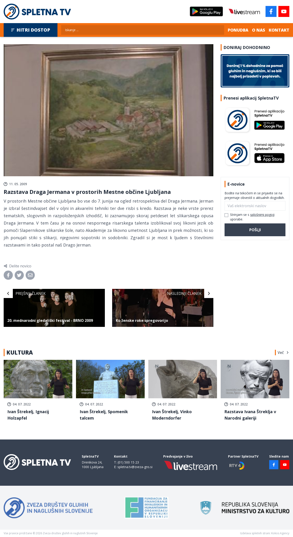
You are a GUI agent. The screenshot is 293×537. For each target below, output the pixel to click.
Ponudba (238, 30)
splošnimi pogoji (262, 214)
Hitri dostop (30, 30)
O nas (258, 30)
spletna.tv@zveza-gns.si (134, 467)
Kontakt (279, 30)
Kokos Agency (280, 533)
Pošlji (255, 229)
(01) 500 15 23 (128, 462)
